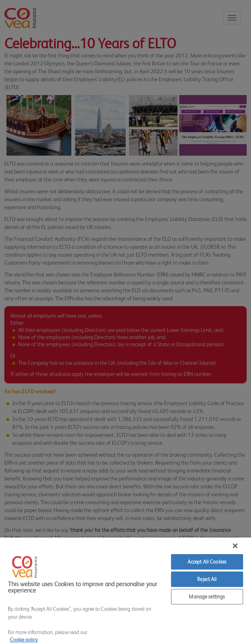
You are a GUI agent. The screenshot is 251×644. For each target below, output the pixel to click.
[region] (125, 590)
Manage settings (207, 597)
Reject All (207, 579)
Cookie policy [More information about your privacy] (24, 640)
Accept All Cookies (207, 562)
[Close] (235, 545)
